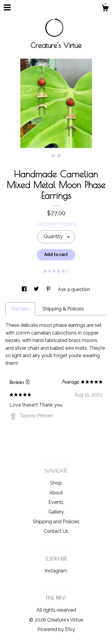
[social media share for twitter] (37, 289)
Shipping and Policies (56, 521)
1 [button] (53, 155)
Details (20, 309)
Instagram (56, 571)
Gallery (56, 512)
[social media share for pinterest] (49, 289)
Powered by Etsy (56, 629)
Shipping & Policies (63, 309)
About (56, 493)
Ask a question (74, 289)
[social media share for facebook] (25, 289)
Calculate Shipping (56, 224)
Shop (56, 483)
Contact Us (56, 531)
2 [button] (59, 155)
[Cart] (105, 8)
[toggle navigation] (7, 7)
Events (56, 502)
